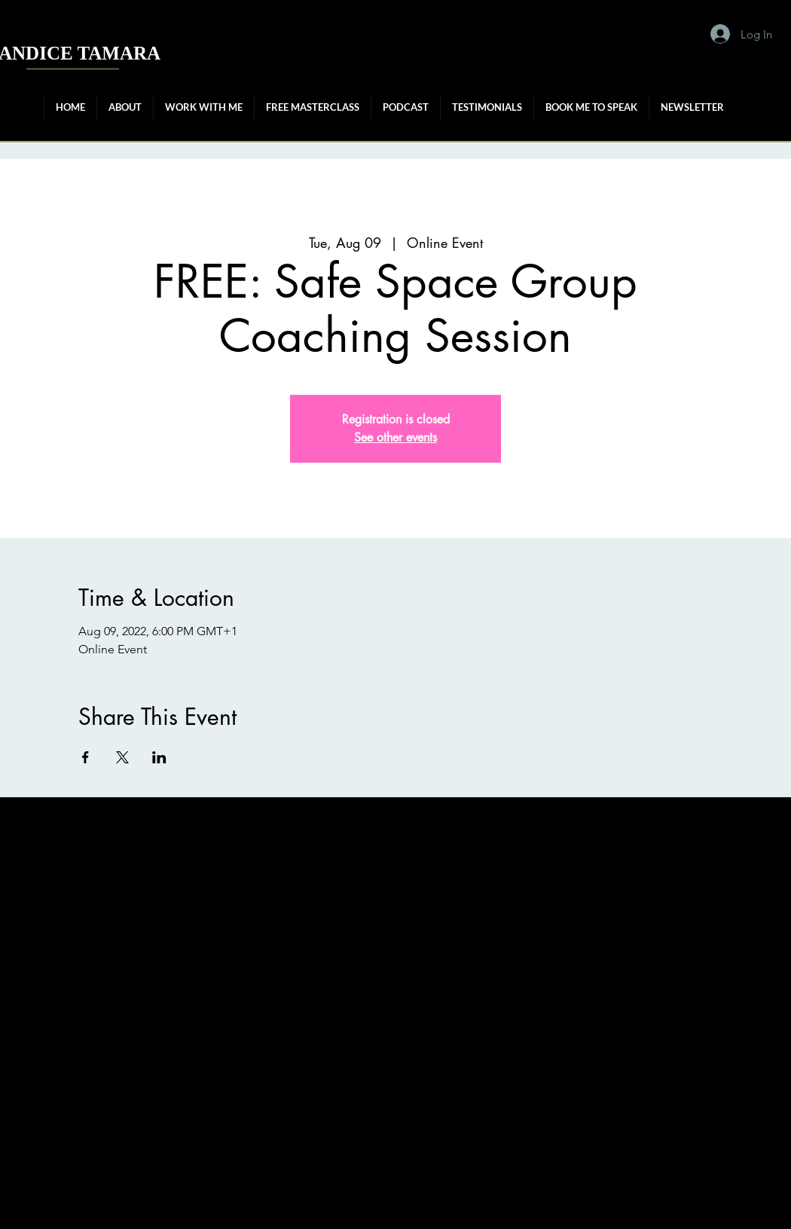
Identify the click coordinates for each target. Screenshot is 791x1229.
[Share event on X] (122, 757)
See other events (395, 437)
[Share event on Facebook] (85, 757)
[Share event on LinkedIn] (159, 757)
